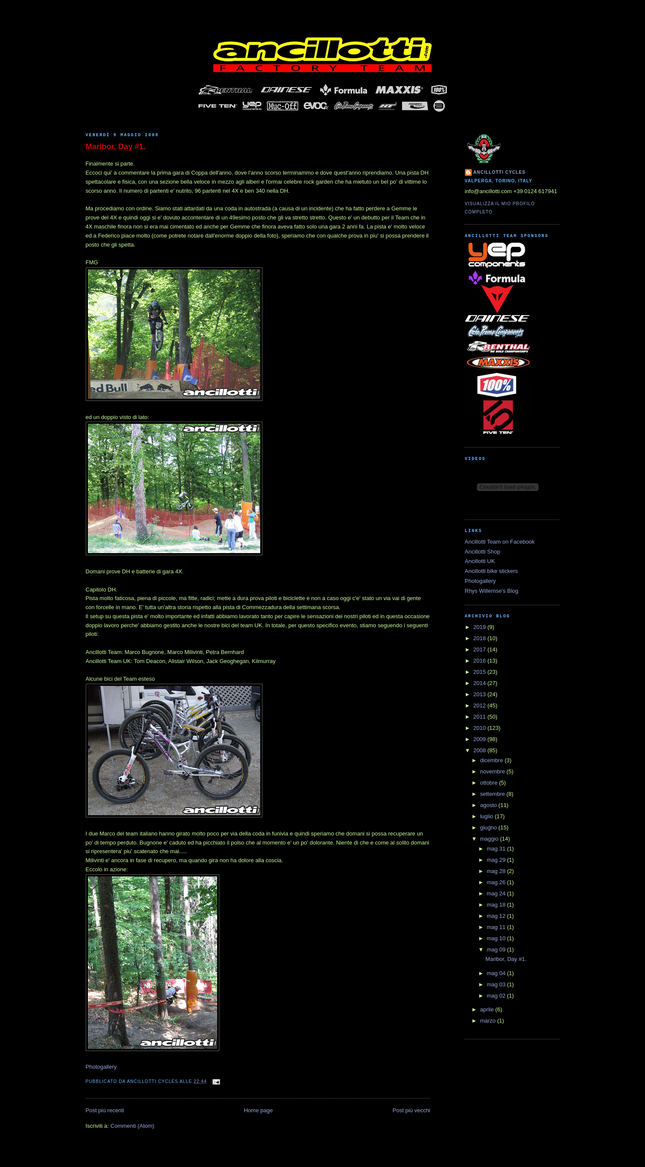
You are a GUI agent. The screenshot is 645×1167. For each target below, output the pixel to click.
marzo (488, 1020)
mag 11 (497, 927)
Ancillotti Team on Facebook (500, 541)
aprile (487, 1009)
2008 (481, 750)
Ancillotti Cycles (500, 172)
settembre (493, 794)
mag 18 (497, 904)
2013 (481, 694)
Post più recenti (105, 1110)
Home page (258, 1110)
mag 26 (497, 882)
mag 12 (497, 916)
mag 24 (497, 893)
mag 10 (497, 938)
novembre (493, 771)
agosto (489, 805)
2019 (481, 627)
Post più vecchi (411, 1110)
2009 (481, 739)
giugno (489, 827)
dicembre (492, 760)
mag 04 (497, 973)
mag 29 (497, 860)
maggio (490, 838)
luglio (487, 816)
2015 (481, 672)
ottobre (489, 782)
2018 (481, 638)
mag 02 (497, 995)
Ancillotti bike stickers (491, 571)
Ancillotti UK (480, 561)
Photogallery (101, 1067)
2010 (481, 728)
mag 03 (497, 984)
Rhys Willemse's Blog (492, 591)
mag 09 (497, 949)
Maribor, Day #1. (116, 146)
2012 (481, 705)
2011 (481, 716)
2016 (481, 660)
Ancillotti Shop (482, 551)
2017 (481, 649)
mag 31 (497, 848)
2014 (481, 683)
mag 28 (497, 871)
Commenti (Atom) (132, 1126)
